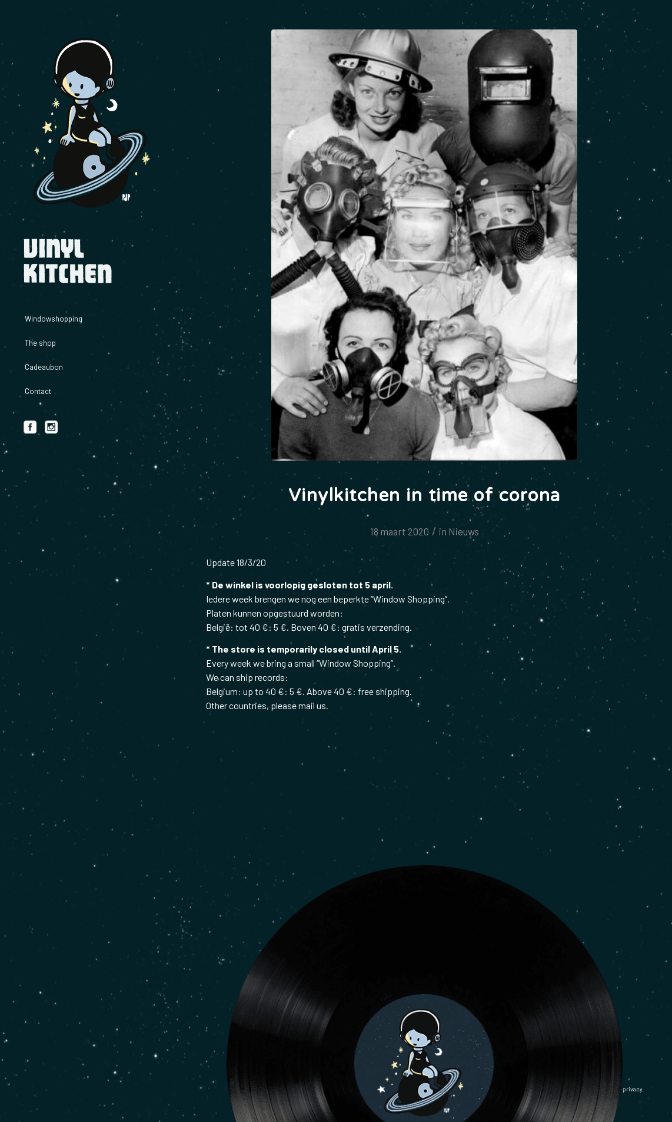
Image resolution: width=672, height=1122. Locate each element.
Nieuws (463, 531)
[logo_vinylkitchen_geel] (88, 124)
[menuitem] (88, 319)
